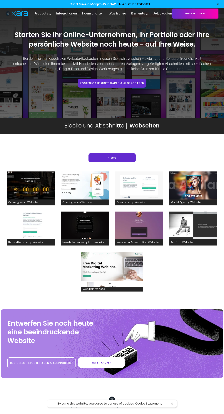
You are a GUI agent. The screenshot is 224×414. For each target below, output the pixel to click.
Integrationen (66, 13)
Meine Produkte (195, 13)
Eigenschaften (92, 13)
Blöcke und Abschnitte (94, 126)
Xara (17, 13)
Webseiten (144, 126)
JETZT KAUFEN (101, 362)
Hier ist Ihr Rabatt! (134, 4)
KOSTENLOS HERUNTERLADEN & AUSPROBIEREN (112, 83)
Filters (112, 158)
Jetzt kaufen (162, 13)
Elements (138, 13)
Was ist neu (117, 13)
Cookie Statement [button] (148, 403)
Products (41, 13)
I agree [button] (172, 403)
